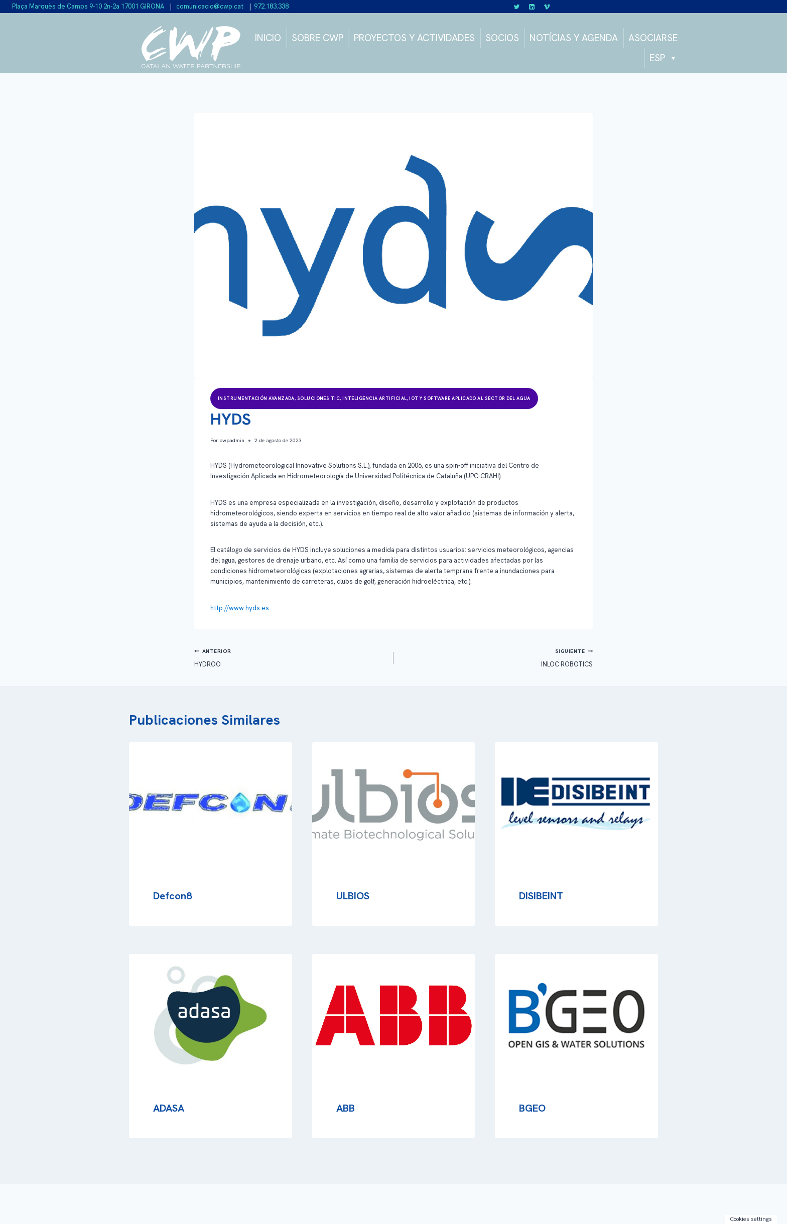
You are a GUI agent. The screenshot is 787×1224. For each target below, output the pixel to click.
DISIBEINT (541, 895)
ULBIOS (352, 895)
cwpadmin (232, 440)
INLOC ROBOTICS (496, 657)
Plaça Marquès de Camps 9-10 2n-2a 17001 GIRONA (88, 6)
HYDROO (290, 657)
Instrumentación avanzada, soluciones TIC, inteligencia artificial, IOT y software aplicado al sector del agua (374, 398)
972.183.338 (271, 6)
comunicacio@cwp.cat (209, 6)
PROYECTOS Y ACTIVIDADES (414, 38)
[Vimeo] (546, 6)
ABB (345, 1108)
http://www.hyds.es (239, 608)
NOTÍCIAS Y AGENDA (574, 38)
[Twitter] (516, 6)
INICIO (268, 38)
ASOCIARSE (653, 38)
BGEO (532, 1108)
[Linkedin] (532, 6)
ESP (663, 58)
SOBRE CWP (317, 38)
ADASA (168, 1108)
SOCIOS (502, 38)
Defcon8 (172, 895)
